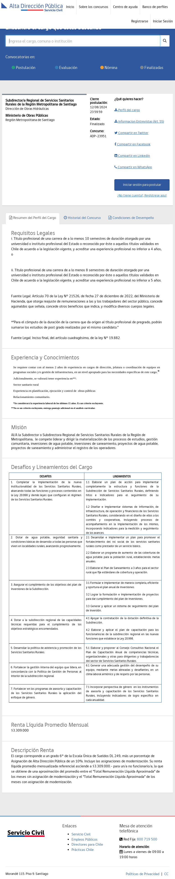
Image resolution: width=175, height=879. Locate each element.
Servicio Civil (81, 834)
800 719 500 (147, 839)
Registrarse (139, 21)
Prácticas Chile (83, 849)
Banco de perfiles (155, 7)
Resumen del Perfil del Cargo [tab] (32, 218)
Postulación (23, 67)
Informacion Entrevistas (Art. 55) (139, 121)
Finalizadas (151, 67)
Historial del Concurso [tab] (82, 218)
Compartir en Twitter (131, 133)
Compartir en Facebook (132, 144)
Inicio (70, 7)
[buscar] (165, 41)
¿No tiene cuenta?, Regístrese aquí (142, 195)
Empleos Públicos (85, 839)
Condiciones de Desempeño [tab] (131, 218)
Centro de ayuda (125, 7)
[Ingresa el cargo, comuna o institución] (82, 41)
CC (166, 874)
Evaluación (66, 67)
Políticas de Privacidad (142, 874)
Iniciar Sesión (163, 21)
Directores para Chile (87, 844)
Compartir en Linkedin (132, 156)
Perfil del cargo (127, 110)
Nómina (108, 67)
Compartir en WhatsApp (133, 167)
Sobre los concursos (93, 7)
